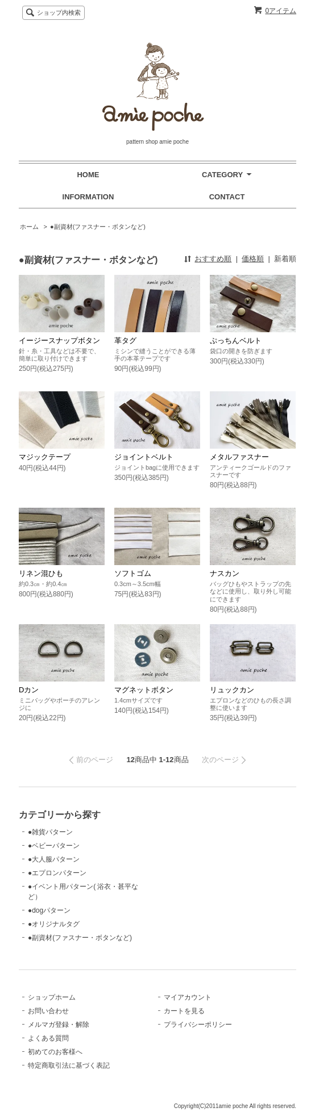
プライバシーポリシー (198, 1025)
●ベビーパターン (54, 846)
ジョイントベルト (143, 457)
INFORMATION (88, 197)
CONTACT (227, 197)
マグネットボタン (143, 690)
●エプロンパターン (57, 873)
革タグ (125, 340)
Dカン (32, 690)
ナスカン (224, 573)
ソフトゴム (132, 573)
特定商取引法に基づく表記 (69, 1065)
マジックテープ (45, 457)
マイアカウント (188, 997)
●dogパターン (49, 910)
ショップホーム (52, 997)
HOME (88, 174)
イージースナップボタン (63, 340)
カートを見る (184, 1011)
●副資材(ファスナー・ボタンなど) (98, 226)
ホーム (29, 226)
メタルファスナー (239, 457)
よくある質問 (48, 1038)
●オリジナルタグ (54, 924)
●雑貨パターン (50, 832)
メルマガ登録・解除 (58, 1025)
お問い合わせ (48, 1011)
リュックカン (232, 690)
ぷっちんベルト (236, 340)
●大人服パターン (54, 859)
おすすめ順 (212, 258)
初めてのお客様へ (55, 1052)
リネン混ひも (45, 573)
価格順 (253, 258)
